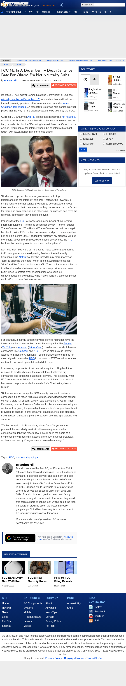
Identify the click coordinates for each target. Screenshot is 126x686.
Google (67, 343)
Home (5, 603)
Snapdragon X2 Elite (55, 60)
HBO (32, 358)
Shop (70, 607)
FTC (70, 239)
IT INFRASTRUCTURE (65, 12)
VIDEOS (96, 12)
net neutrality (69, 117)
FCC (23, 221)
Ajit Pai (31, 117)
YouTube (7, 347)
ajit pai (34, 457)
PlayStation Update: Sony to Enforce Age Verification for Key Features (94, 91)
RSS (97, 620)
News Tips (51, 612)
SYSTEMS (34, 12)
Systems (28, 607)
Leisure (28, 621)
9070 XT (109, 138)
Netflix (22, 257)
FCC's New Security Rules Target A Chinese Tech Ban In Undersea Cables (39, 579)
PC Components (33, 603)
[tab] (85, 80)
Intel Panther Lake (105, 60)
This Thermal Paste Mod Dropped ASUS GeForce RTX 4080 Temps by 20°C (118, 92)
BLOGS (107, 12)
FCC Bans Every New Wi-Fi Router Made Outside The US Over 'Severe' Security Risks (13, 579)
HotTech (50, 626)
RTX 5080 (109, 134)
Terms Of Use (94, 658)
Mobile (27, 612)
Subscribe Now (102, 180)
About (48, 603)
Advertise (50, 607)
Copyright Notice (74, 658)
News (19, 65)
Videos (27, 626)
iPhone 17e (119, 60)
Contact (49, 617)
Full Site (6, 621)
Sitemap (6, 626)
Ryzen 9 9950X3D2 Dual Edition (29, 60)
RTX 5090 (86, 138)
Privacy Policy (53, 621)
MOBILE (46, 12)
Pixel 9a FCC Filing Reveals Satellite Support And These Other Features (65, 579)
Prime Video (35, 347)
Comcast (23, 351)
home (6, 65)
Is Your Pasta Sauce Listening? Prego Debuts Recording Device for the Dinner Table (118, 78)
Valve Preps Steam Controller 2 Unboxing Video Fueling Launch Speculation (94, 104)
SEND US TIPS (48, 5)
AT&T (37, 351)
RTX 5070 (86, 143)
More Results (120, 150)
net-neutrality (23, 457)
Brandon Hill (25, 464)
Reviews (6, 607)
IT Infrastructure (32, 617)
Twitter (98, 607)
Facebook (99, 611)
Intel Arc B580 (88, 134)
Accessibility (74, 603)
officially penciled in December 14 (20, 99)
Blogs (5, 617)
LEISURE (84, 12)
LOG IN (29, 5)
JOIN (37, 5)
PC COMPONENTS (16, 12)
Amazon (22, 347)
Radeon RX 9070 (113, 143)
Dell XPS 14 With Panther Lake (80, 60)
